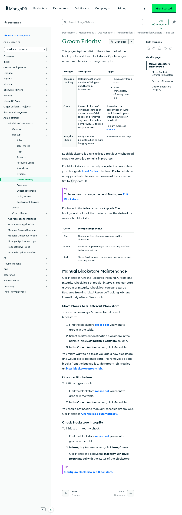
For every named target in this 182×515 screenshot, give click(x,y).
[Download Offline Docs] (43, 509)
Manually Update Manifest (22, 252)
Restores (21, 157)
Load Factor (90, 171)
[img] (148, 48)
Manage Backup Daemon (22, 230)
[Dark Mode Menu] (173, 22)
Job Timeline (23, 145)
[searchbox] (102, 22)
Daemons (22, 185)
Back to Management (17, 35)
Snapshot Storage (26, 190)
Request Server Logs (19, 246)
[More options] (131, 41)
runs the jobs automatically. (99, 413)
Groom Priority (25, 179)
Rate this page (154, 41)
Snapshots (22, 168)
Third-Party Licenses (15, 291)
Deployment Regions (28, 202)
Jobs (19, 140)
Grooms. (111, 129)
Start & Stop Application (21, 224)
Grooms (21, 173)
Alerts (15, 207)
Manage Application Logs (22, 241)
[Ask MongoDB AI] (159, 22)
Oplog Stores (24, 196)
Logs (19, 151)
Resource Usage (25, 162)
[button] (25, 49)
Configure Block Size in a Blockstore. (88, 472)
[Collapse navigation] (51, 509)
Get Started (164, 8)
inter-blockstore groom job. (84, 368)
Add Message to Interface (22, 218)
